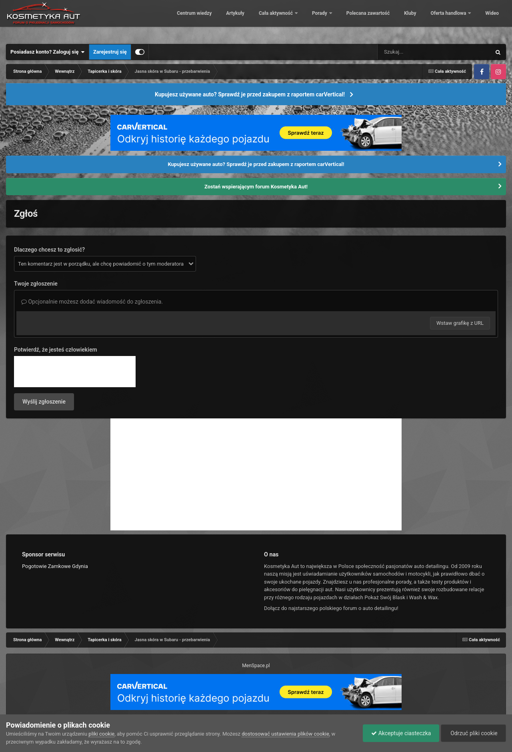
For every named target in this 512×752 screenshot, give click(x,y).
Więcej (487, 20)
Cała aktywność (270, 20)
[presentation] (75, 371)
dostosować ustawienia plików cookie (285, 734)
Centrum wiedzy (188, 20)
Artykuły (229, 20)
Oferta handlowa (443, 20)
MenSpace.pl (256, 665)
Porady (314, 20)
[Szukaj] (416, 52)
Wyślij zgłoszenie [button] (44, 401)
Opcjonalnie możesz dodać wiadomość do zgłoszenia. (92, 301)
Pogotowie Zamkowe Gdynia (55, 566)
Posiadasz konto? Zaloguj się (47, 52)
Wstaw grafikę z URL (460, 323)
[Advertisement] (256, 474)
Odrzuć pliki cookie (473, 733)
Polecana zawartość (362, 20)
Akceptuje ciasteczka (401, 733)
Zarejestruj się (110, 52)
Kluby (404, 20)
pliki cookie (101, 734)
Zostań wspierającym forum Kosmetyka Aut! (256, 187)
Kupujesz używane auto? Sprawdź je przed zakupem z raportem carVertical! (250, 94)
